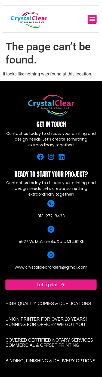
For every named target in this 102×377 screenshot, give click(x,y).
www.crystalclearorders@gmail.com (51, 267)
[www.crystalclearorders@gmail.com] (51, 255)
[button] (92, 19)
